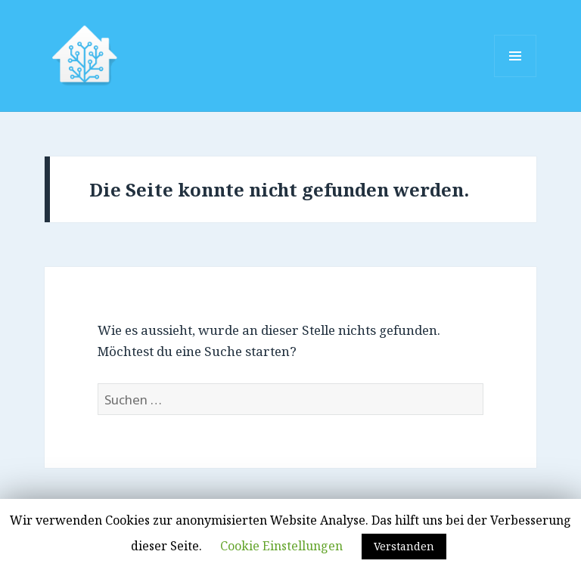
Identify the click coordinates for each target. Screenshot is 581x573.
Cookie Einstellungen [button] (281, 545)
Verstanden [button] (404, 546)
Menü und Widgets (515, 76)
